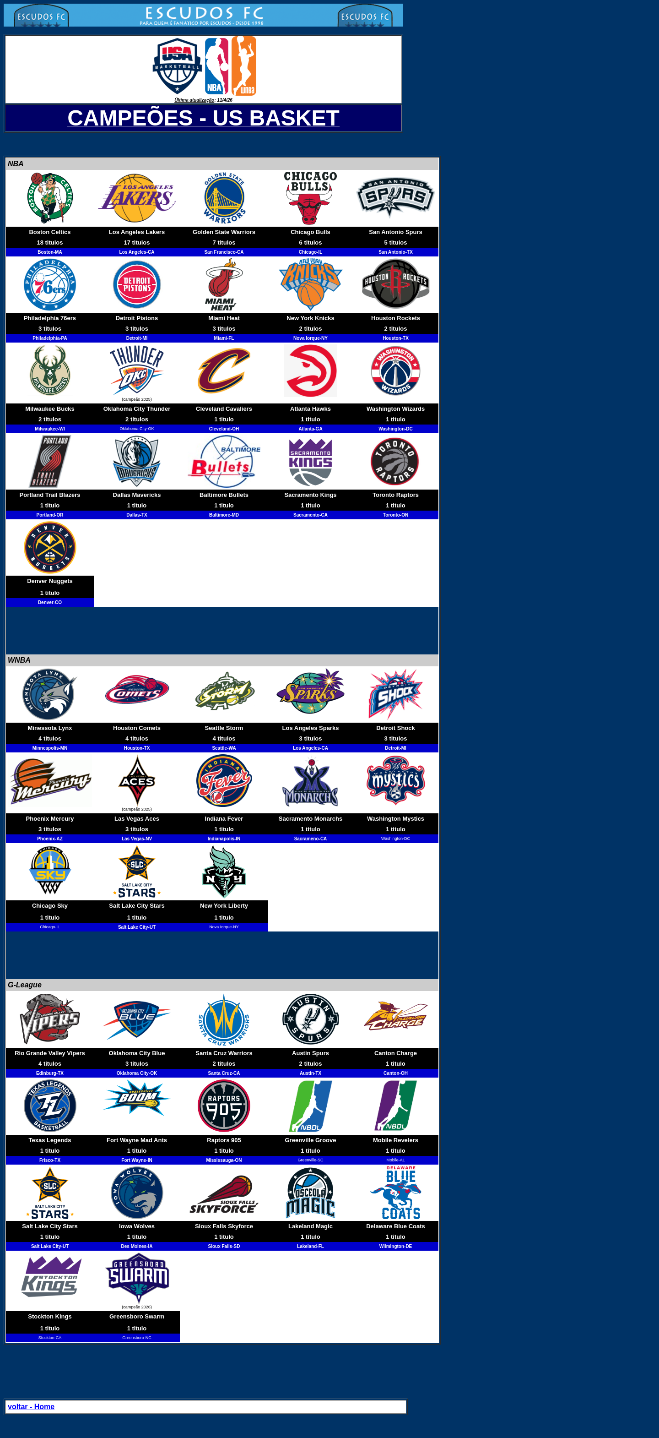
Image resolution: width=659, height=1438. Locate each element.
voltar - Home (31, 1407)
